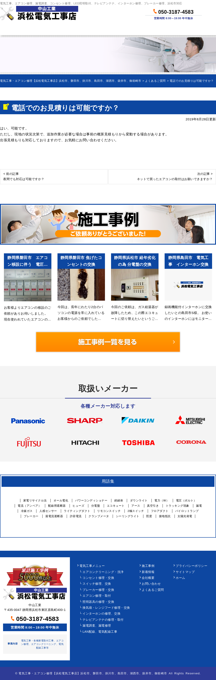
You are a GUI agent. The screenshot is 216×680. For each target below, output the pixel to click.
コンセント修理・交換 (98, 577)
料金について (86, 29)
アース (135, 505)
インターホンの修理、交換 (101, 613)
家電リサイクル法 (35, 500)
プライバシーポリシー (191, 566)
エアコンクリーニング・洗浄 (103, 572)
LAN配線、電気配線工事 (100, 631)
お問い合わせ (196, 29)
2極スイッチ (136, 511)
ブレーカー (31, 516)
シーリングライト (127, 516)
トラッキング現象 (177, 505)
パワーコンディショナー (91, 500)
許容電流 (76, 516)
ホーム (14, 29)
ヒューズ (78, 505)
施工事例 (148, 566)
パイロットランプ (187, 511)
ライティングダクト (77, 511)
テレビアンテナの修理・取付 (103, 619)
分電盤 (95, 505)
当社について (157, 29)
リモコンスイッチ (109, 511)
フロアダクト (160, 511)
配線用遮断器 (57, 505)
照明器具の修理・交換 (98, 601)
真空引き (153, 505)
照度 (149, 516)
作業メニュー (47, 29)
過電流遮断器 (54, 516)
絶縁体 (118, 500)
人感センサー (48, 511)
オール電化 (61, 500)
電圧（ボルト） (186, 500)
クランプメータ (98, 516)
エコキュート (116, 505)
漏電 (199, 505)
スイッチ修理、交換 (97, 583)
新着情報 (148, 572)
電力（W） (161, 500)
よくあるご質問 (153, 589)
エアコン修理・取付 (97, 595)
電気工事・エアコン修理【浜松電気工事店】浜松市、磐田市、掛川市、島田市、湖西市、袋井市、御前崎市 (93, 673)
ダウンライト (139, 500)
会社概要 (148, 577)
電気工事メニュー (92, 566)
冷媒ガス (27, 511)
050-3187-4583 (173, 11)
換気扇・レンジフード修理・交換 (106, 607)
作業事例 (122, 29)
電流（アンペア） (29, 505)
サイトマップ (185, 572)
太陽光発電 (184, 516)
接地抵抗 (165, 516)
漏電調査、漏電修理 (97, 625)
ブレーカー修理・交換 (98, 589)
